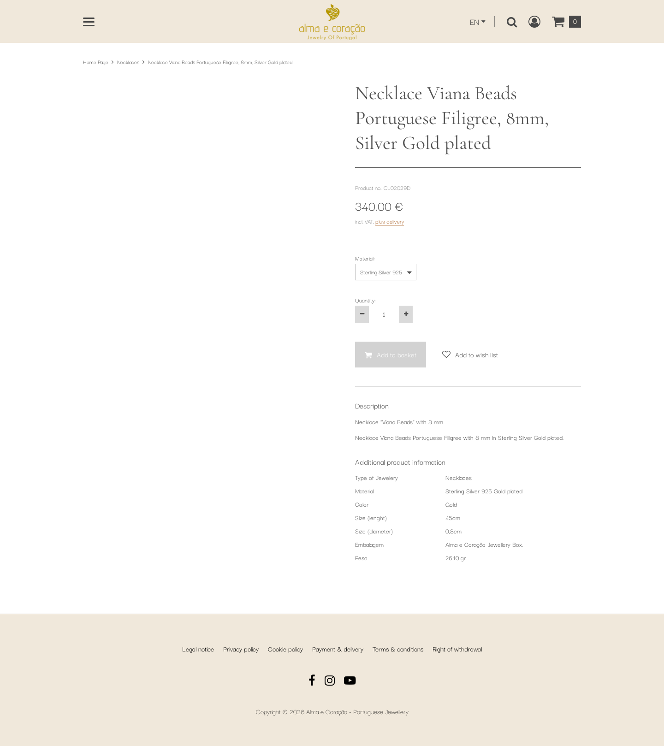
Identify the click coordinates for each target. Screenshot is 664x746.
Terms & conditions (398, 649)
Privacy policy (241, 649)
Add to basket (396, 354)
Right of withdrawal (457, 649)
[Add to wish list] (470, 355)
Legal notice (198, 649)
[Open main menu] (89, 22)
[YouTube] (350, 682)
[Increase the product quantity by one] (406, 314)
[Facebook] (311, 682)
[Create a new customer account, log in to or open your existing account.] (534, 22)
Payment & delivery (337, 649)
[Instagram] (330, 682)
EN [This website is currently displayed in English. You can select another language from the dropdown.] (474, 21)
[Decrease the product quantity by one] (362, 314)
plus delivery (389, 221)
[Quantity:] (384, 314)
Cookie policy (285, 649)
